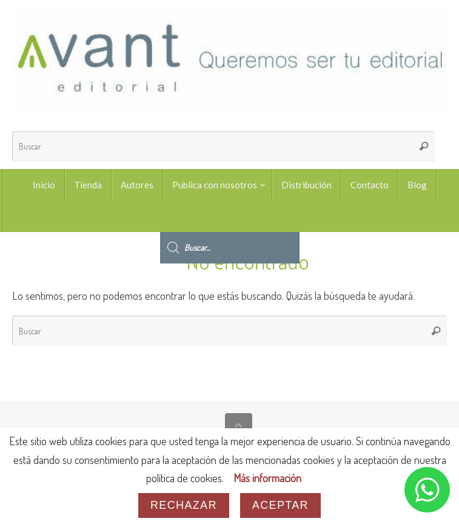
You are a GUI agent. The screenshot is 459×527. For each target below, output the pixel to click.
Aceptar (280, 505)
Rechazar (183, 505)
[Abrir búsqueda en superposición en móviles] (230, 216)
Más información (267, 478)
